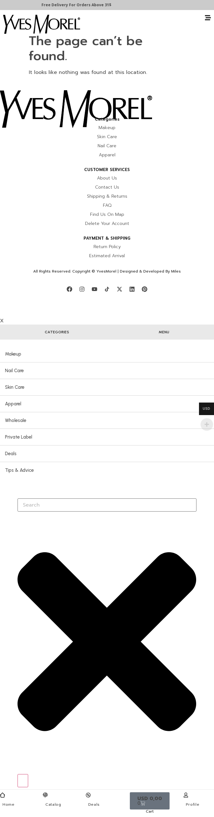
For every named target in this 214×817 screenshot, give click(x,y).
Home (9, 804)
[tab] (57, 332)
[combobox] (107, 505)
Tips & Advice (19, 470)
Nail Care (14, 370)
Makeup (13, 354)
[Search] (23, 780)
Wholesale (15, 420)
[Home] (2, 795)
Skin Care (14, 387)
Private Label (18, 437)
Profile (193, 804)
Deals (94, 804)
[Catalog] (45, 795)
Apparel (13, 404)
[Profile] (185, 795)
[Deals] (88, 795)
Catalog (53, 804)
